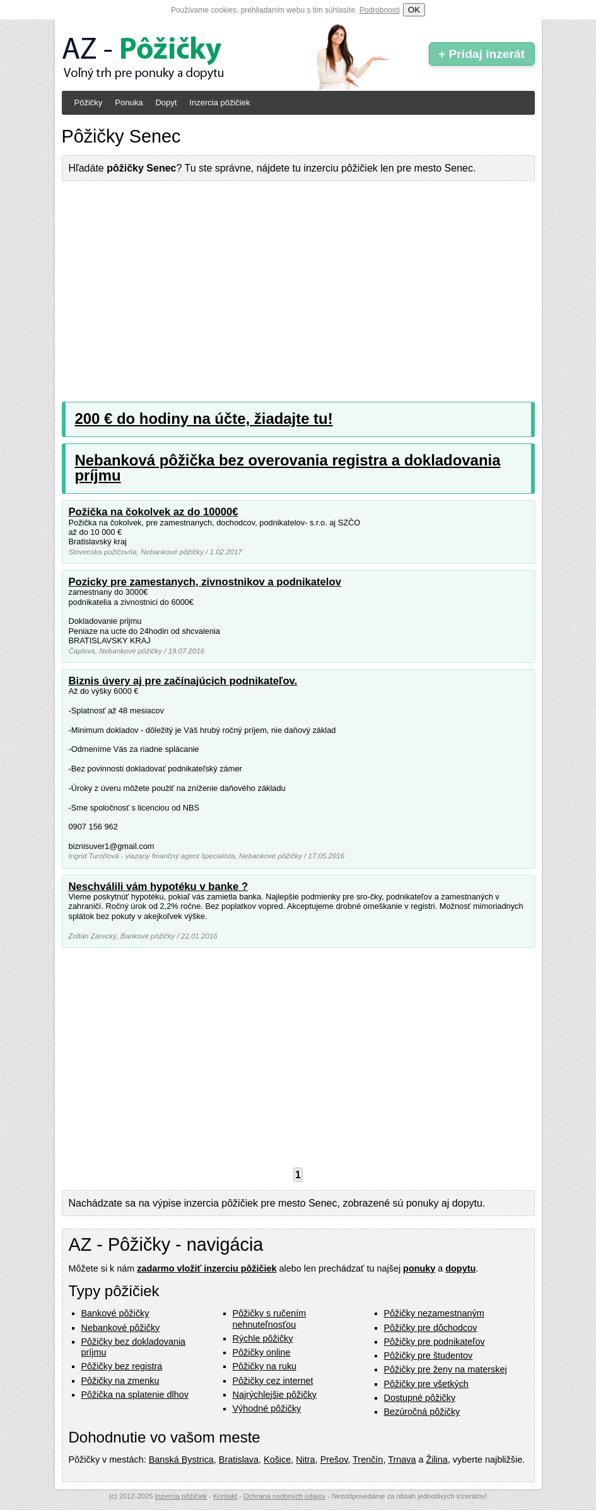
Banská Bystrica (181, 1459)
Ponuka (129, 102)
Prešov (334, 1459)
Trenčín (368, 1459)
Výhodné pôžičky (267, 1408)
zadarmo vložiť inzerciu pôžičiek (206, 1268)
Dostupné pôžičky (420, 1398)
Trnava (402, 1459)
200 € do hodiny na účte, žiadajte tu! (204, 418)
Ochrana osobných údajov (284, 1496)
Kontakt (225, 1496)
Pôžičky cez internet (273, 1381)
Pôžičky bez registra (122, 1366)
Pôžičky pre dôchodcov (430, 1328)
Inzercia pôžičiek (219, 102)
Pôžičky (88, 102)
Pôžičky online (262, 1352)
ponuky (419, 1268)
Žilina (436, 1459)
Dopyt (166, 102)
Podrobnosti (379, 10)
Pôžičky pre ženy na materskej (445, 1369)
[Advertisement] (298, 282)
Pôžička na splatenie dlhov (135, 1395)
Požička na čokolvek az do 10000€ (153, 512)
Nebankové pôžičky (120, 1328)
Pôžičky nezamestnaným (434, 1313)
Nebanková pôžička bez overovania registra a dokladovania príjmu (288, 468)
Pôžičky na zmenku (120, 1381)
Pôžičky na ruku (265, 1366)
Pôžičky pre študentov (428, 1355)
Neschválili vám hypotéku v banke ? (158, 887)
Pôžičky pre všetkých (426, 1384)
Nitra (305, 1459)
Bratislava (239, 1459)
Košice (277, 1459)
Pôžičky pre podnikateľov (434, 1342)
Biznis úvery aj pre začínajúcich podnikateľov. (183, 681)
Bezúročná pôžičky (422, 1412)
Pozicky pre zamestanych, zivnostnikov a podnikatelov (205, 582)
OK (414, 10)
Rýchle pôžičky (263, 1338)
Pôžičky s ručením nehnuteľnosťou (270, 1318)
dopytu (460, 1268)
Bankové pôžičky (115, 1313)
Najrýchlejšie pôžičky (275, 1395)
